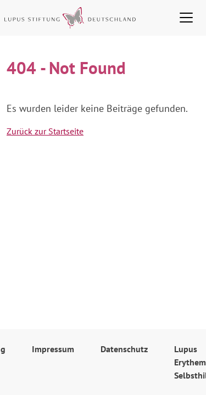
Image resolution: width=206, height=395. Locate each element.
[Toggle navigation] (186, 18)
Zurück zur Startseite (45, 131)
